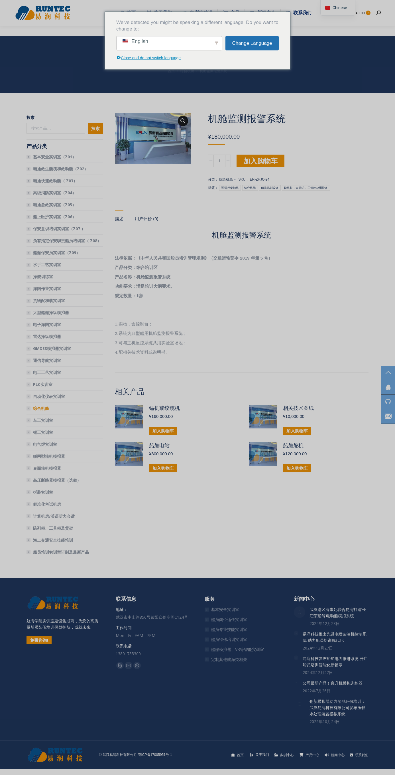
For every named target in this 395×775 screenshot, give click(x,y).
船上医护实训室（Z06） (54, 216)
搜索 (30, 117)
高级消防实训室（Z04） (54, 192)
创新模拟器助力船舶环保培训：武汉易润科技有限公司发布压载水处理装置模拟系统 (337, 708)
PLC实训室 (42, 384)
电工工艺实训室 (47, 372)
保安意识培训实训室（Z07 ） (59, 228)
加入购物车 (260, 160)
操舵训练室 (43, 276)
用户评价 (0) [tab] (146, 218)
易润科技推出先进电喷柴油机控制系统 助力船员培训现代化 (335, 637)
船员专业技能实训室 (229, 629)
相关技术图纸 (298, 408)
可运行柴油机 (230, 187)
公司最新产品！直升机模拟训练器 (333, 683)
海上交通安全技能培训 (53, 540)
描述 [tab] (119, 218)
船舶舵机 (293, 445)
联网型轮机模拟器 (49, 456)
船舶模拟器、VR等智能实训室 (237, 649)
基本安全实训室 (225, 609)
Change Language (252, 43)
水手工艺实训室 (47, 264)
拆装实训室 (43, 492)
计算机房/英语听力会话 (54, 516)
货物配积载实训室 (49, 300)
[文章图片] (299, 612)
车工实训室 (43, 420)
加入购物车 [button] (163, 431)
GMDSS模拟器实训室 (52, 348)
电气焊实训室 (45, 444)
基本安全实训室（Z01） (54, 156)
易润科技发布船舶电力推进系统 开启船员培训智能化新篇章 (335, 661)
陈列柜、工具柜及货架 (53, 528)
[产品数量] (219, 161)
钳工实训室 (43, 432)
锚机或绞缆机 (164, 408)
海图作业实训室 (47, 288)
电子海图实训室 (47, 324)
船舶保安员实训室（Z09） (56, 252)
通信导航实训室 (47, 360)
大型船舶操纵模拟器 (51, 312)
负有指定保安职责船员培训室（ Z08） (67, 240)
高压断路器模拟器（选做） (57, 480)
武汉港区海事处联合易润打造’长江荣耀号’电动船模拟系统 (338, 612)
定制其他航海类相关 (229, 659)
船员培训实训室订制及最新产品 (61, 552)
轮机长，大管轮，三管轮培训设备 (306, 187)
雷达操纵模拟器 (47, 336)
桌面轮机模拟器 (47, 468)
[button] (183, 121)
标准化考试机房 (47, 504)
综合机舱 (226, 179)
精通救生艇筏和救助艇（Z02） (60, 168)
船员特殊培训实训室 (229, 639)
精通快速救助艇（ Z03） (55, 180)
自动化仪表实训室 (49, 396)
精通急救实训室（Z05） (54, 204)
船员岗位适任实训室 (229, 619)
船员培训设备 (270, 187)
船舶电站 (159, 445)
